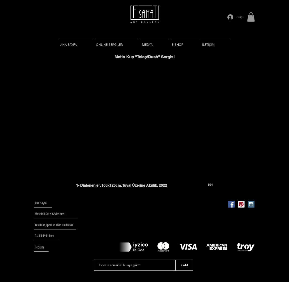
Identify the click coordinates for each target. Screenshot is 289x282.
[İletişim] (41, 247)
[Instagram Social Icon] (251, 204)
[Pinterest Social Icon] (241, 204)
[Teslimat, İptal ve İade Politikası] (55, 224)
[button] (251, 17)
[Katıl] (184, 265)
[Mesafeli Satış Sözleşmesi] (55, 213)
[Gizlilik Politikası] (46, 235)
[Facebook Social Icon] (231, 204)
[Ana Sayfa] (43, 203)
